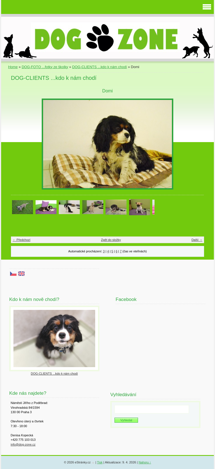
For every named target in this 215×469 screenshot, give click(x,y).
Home (13, 67)
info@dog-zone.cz (23, 444)
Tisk (100, 462)
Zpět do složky (111, 239)
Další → (196, 239)
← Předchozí (22, 239)
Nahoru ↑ (145, 462)
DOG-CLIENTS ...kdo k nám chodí (99, 67)
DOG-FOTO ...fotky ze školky (45, 67)
